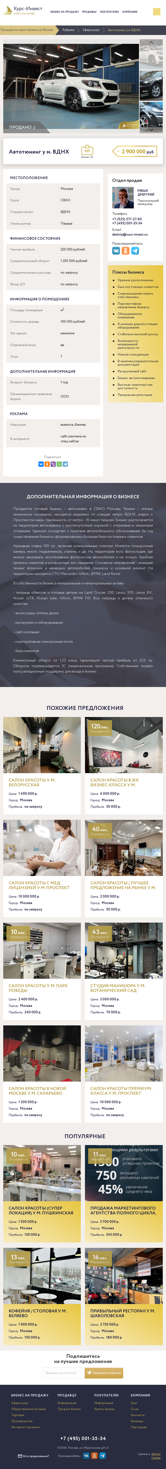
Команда (137, 1421)
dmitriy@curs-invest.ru (130, 234)
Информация (66, 1403)
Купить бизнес (104, 1409)
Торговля (17, 1415)
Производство (22, 1421)
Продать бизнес (69, 1409)
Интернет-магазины (25, 1427)
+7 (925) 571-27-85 (127, 219)
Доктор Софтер (156, 1456)
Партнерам (139, 1427)
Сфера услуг (91, 30)
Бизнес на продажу (65, 12)
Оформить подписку (104, 1373)
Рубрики (68, 30)
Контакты (138, 1415)
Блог (134, 1403)
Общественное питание (28, 1409)
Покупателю (109, 12)
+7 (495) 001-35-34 (127, 223)
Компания (129, 12)
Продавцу (89, 12)
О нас (135, 1409)
